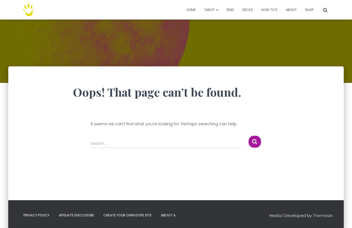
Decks (247, 9)
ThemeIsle (323, 215)
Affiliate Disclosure (76, 215)
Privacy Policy (36, 215)
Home (191, 9)
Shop (309, 9)
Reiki (230, 9)
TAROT (211, 9)
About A (168, 215)
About (291, 9)
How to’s (269, 9)
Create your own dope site (127, 215)
